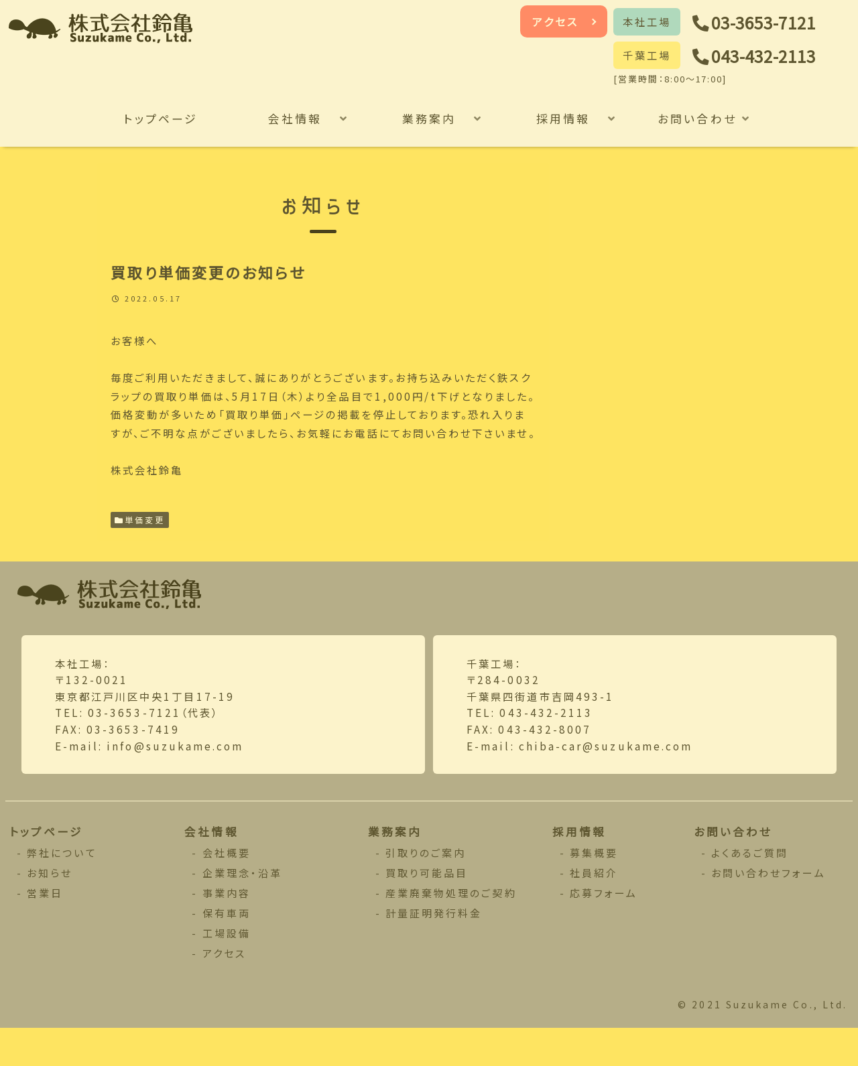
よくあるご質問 (750, 889)
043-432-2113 (768, 56)
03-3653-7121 (768, 23)
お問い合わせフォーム (768, 910)
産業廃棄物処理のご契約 (451, 930)
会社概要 (226, 889)
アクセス (555, 21)
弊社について (62, 889)
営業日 (45, 930)
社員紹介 (594, 910)
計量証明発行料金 (434, 950)
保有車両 (226, 950)
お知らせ (50, 910)
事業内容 (226, 930)
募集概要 (594, 889)
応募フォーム (604, 930)
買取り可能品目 (427, 910)
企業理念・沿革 (242, 910)
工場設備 (226, 970)
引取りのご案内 (426, 889)
